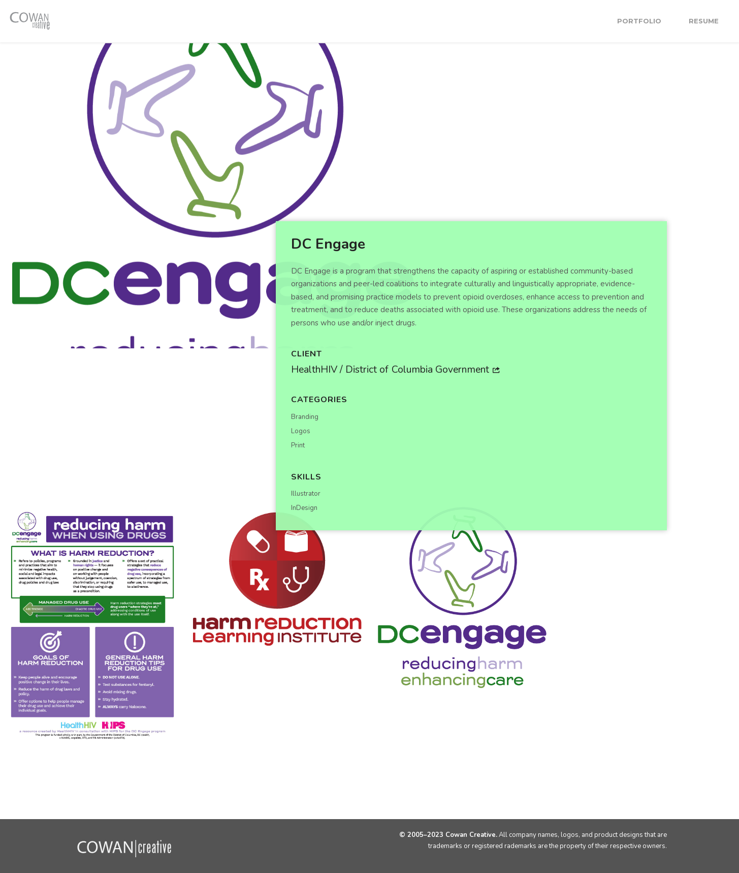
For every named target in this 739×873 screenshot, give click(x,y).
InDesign (304, 508)
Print (298, 444)
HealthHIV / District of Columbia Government (395, 369)
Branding (304, 416)
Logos (300, 430)
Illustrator (305, 493)
